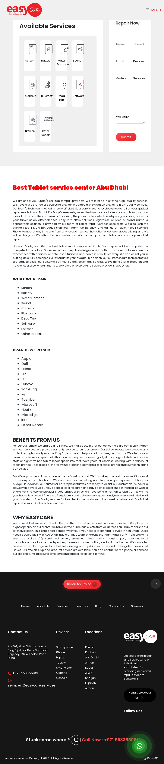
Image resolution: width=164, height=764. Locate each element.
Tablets (61, 662)
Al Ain (88, 673)
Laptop (60, 657)
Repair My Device (82, 584)
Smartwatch (64, 667)
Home (25, 606)
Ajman (89, 662)
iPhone (60, 652)
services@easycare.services (29, 683)
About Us (43, 606)
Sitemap (137, 606)
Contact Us (116, 606)
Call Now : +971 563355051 (110, 740)
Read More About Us (140, 695)
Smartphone (64, 647)
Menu (153, 9)
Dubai (89, 667)
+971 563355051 (23, 673)
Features (82, 606)
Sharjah (90, 678)
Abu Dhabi (92, 657)
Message (122, 117)
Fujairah (90, 683)
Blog (98, 606)
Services (63, 606)
